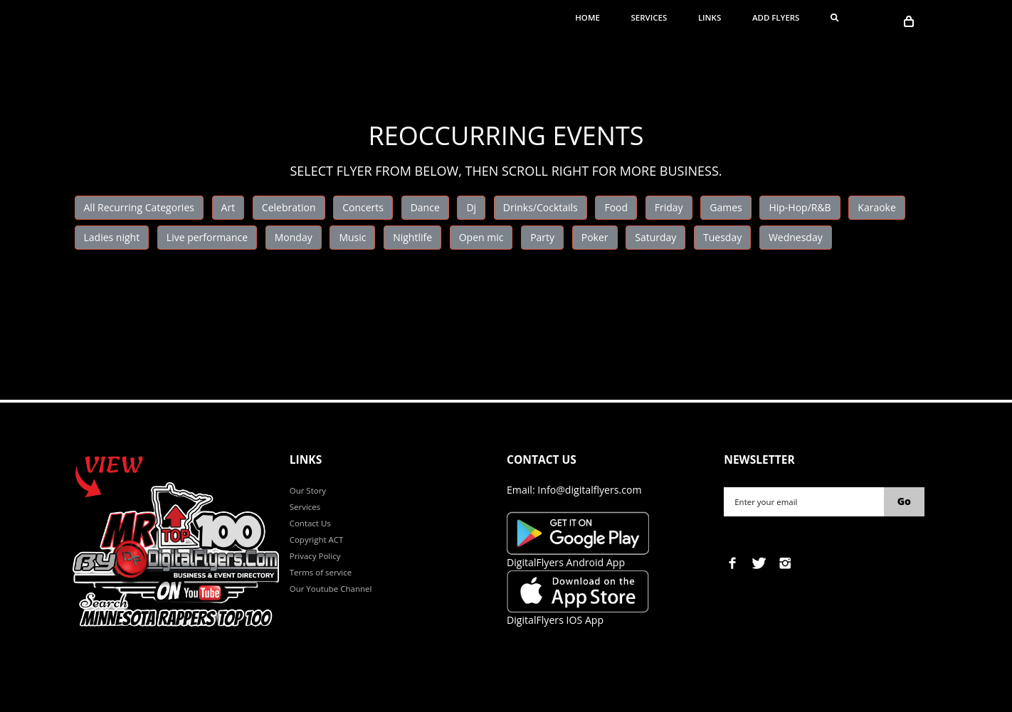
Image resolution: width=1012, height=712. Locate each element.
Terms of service (321, 572)
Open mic (481, 237)
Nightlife (412, 237)
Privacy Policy (315, 556)
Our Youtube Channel (331, 588)
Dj (471, 207)
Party (542, 237)
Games (726, 207)
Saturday (655, 237)
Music (352, 237)
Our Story (308, 490)
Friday (669, 207)
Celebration (289, 207)
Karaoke (877, 207)
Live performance (207, 237)
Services (649, 17)
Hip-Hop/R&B (800, 207)
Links (709, 17)
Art (228, 207)
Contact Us (310, 523)
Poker (594, 237)
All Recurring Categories (139, 207)
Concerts (363, 207)
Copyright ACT (317, 539)
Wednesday (796, 237)
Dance (425, 207)
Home (587, 17)
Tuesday (722, 237)
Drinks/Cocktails (540, 207)
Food (616, 207)
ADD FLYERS (776, 17)
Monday (293, 237)
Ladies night (112, 237)
